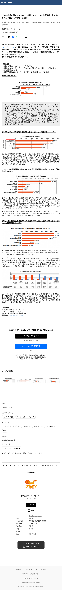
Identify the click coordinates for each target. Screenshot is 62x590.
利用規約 (43, 569)
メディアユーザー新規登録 (31, 346)
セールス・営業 (8, 417)
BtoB (4, 431)
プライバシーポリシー (31, 569)
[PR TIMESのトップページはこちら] (8, 2)
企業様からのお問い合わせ (31, 578)
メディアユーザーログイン (31, 336)
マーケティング (39, 426)
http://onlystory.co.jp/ (16, 315)
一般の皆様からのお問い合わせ (31, 582)
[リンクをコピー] (26, 37)
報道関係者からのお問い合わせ (31, 574)
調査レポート (7, 407)
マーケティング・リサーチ (25, 417)
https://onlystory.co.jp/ (8, 440)
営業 (4, 426)
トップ (5, 465)
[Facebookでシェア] (12, 37)
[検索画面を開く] (60, 2)
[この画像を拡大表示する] (9, 380)
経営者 (12, 426)
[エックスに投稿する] (9, 37)
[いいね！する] (3, 37)
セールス (50, 426)
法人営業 (27, 426)
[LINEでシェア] (16, 37)
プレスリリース (14, 465)
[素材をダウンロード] (22, 37)
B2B (19, 426)
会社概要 (18, 569)
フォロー (31, 504)
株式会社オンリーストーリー (30, 465)
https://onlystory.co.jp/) (8, 47)
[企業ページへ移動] (31, 485)
